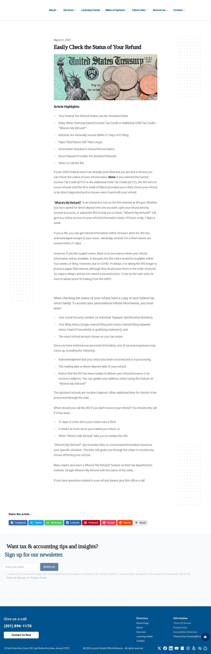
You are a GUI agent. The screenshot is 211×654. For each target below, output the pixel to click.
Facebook (18, 522)
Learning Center (144, 636)
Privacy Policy (31, 577)
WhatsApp (54, 522)
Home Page (142, 623)
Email (140, 522)
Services (141, 632)
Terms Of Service (182, 623)
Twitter (36, 522)
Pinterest (91, 522)
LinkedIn (72, 522)
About (139, 627)
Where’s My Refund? (68, 202)
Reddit (125, 522)
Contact (140, 641)
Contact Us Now (21, 634)
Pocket (108, 522)
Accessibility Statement (185, 632)
